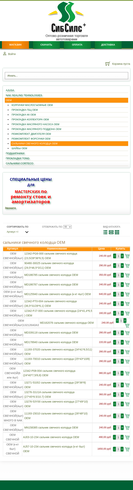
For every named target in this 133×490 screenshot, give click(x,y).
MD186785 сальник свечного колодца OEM (51, 274)
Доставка (108, 44)
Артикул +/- (13, 231)
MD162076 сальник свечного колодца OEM (67, 322)
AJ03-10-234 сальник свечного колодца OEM (51, 437)
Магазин (15, 44)
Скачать (46, 44)
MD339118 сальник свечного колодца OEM (51, 332)
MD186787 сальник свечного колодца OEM (51, 284)
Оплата (77, 44)
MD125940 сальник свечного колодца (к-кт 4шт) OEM (57, 294)
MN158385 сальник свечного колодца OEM (51, 427)
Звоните (10, 208)
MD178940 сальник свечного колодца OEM (51, 342)
